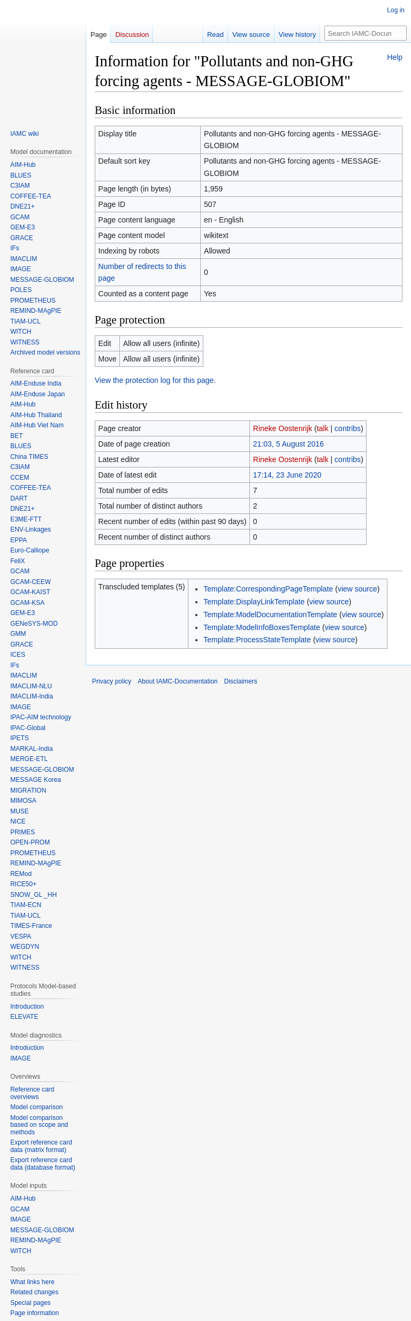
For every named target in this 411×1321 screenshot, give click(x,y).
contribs (347, 428)
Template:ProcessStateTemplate (257, 639)
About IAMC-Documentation (177, 681)
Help (394, 57)
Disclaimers (240, 681)
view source (357, 589)
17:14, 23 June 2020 (287, 475)
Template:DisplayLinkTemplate (254, 601)
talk (323, 428)
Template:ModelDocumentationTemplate (270, 614)
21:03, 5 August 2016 (288, 444)
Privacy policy (111, 681)
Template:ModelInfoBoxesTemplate (261, 627)
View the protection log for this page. (155, 380)
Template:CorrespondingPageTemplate (268, 589)
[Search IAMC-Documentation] (365, 33)
